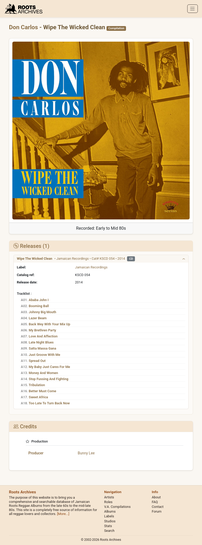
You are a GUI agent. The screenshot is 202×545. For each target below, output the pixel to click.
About (156, 497)
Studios (109, 521)
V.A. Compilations (117, 507)
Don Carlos (24, 27)
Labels (109, 516)
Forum (156, 511)
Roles (108, 502)
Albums (110, 511)
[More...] (63, 514)
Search (109, 531)
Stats (108, 526)
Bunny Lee (86, 453)
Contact (158, 507)
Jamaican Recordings (91, 267)
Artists (109, 497)
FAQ (155, 502)
